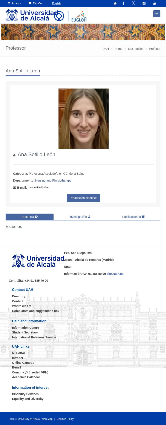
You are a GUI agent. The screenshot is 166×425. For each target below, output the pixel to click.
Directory (18, 296)
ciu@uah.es (115, 273)
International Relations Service (34, 337)
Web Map (47, 418)
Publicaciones (133, 217)
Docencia (30, 217)
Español (35, 3)
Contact (17, 301)
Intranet (17, 358)
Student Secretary (25, 332)
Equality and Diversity (27, 399)
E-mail (16, 367)
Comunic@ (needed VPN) (30, 372)
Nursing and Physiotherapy (53, 180)
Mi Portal (18, 353)
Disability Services (25, 394)
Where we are (21, 306)
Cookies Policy (65, 418)
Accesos (15, 3)
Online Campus (23, 362)
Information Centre (25, 327)
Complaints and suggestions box (35, 311)
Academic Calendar (26, 377)
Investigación (80, 217)
